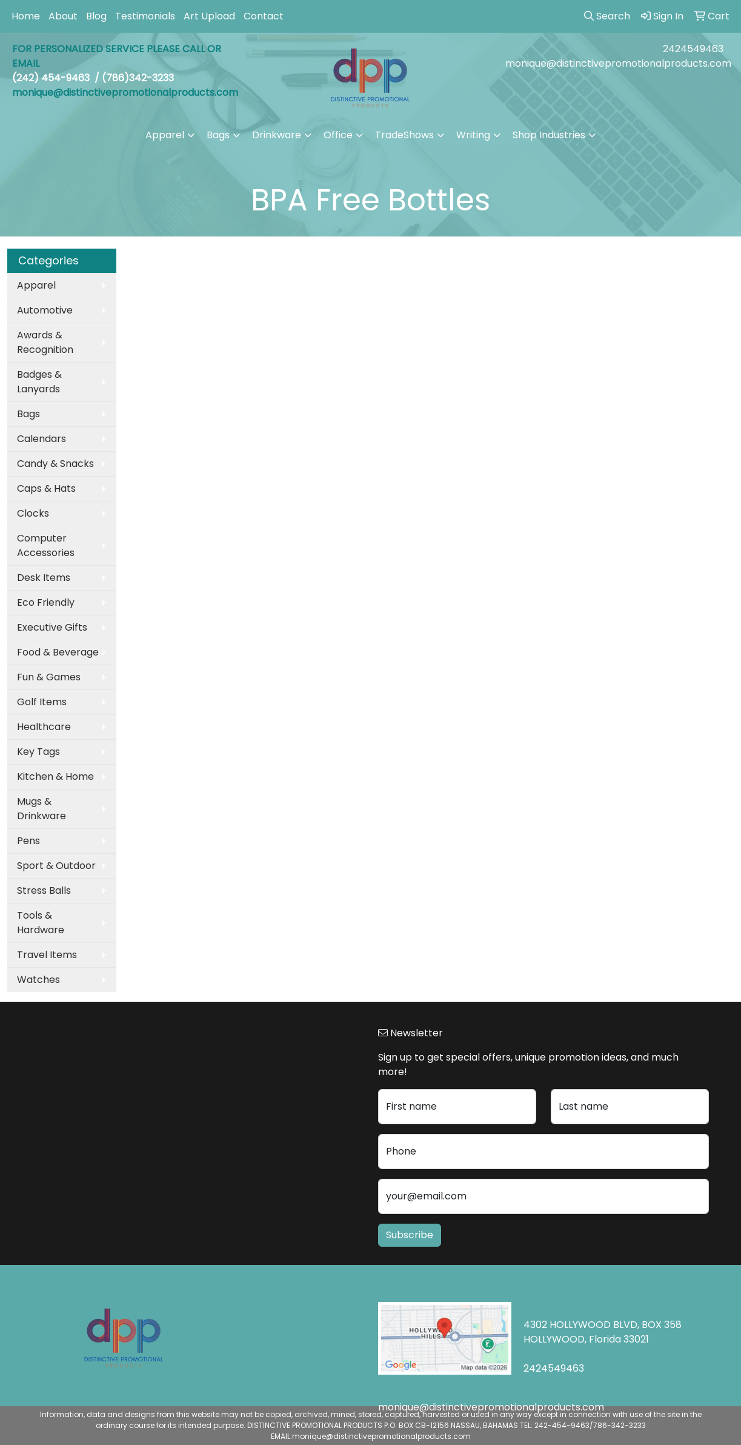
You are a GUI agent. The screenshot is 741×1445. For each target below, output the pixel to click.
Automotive (45, 310)
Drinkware (276, 135)
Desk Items (43, 578)
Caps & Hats (46, 488)
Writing (473, 135)
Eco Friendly (46, 602)
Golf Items (42, 702)
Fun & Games (49, 677)
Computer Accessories (46, 545)
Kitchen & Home (55, 776)
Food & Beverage (58, 652)
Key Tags (38, 752)
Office (338, 135)
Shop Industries (549, 135)
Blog (96, 16)
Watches (38, 980)
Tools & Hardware (40, 922)
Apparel (164, 135)
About (63, 16)
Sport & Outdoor (56, 866)
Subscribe (409, 1235)
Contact (264, 16)
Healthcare (44, 727)
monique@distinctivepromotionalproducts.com (618, 63)
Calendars (41, 439)
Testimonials (145, 16)
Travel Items (47, 955)
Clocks (33, 513)
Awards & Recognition (45, 342)
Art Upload (209, 16)
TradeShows (404, 135)
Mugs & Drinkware (41, 808)
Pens (28, 841)
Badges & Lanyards (39, 381)
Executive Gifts (52, 627)
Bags (218, 135)
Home (26, 16)
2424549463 (693, 49)
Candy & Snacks (55, 464)
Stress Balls (44, 890)
